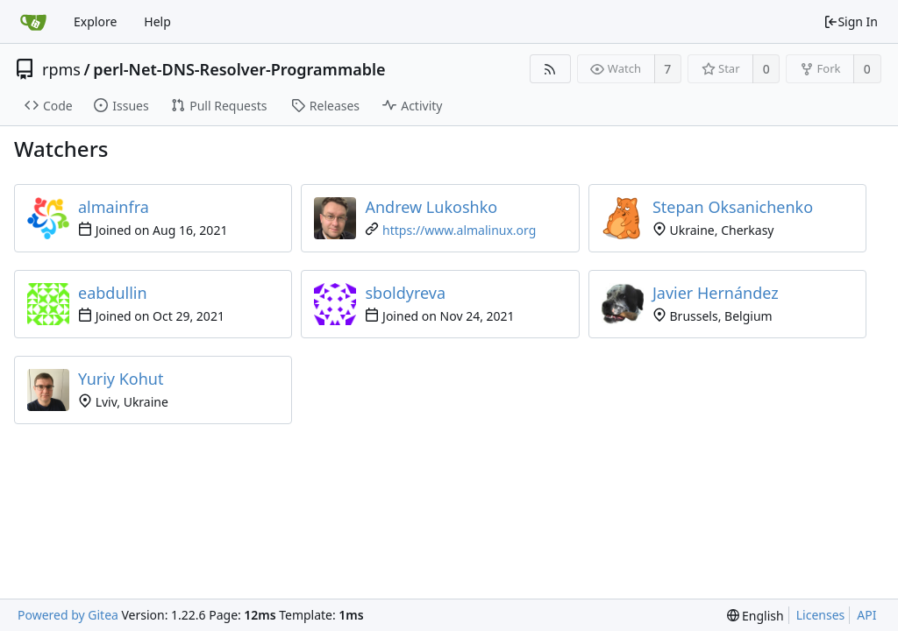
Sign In (850, 21)
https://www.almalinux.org (459, 230)
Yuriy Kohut (121, 378)
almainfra (113, 206)
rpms (61, 69)
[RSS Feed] (550, 68)
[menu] (755, 615)
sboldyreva (405, 292)
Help (157, 21)
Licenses (820, 614)
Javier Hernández (715, 292)
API (866, 614)
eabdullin (112, 292)
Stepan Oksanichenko (732, 206)
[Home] (33, 22)
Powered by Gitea (68, 614)
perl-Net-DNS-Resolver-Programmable (239, 69)
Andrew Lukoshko (431, 206)
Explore (95, 21)
